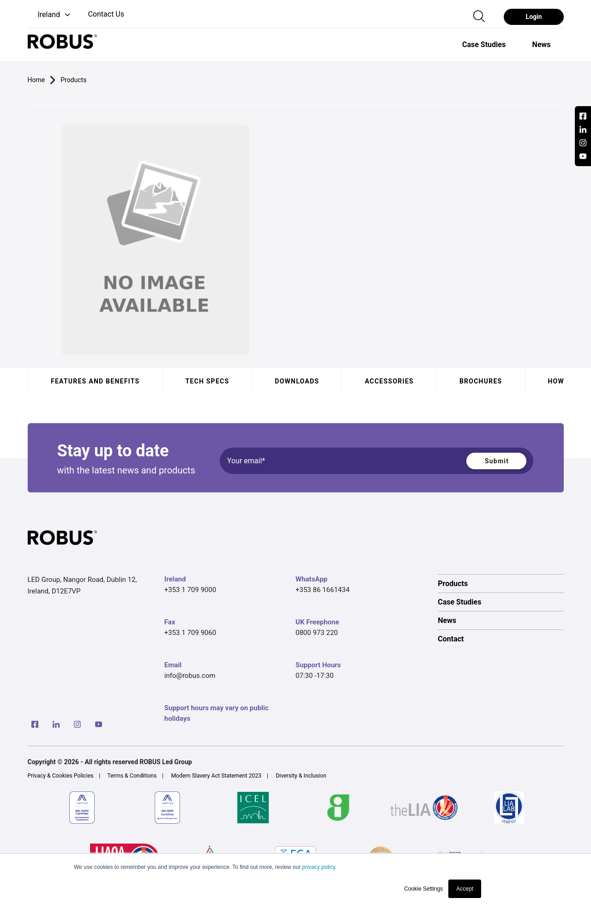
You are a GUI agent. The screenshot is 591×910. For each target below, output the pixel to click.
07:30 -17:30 (315, 675)
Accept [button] (464, 889)
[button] (50, 15)
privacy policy (318, 867)
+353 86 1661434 (323, 590)
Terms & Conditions (132, 775)
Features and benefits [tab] (95, 381)
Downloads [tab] (297, 381)
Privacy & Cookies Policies (61, 775)
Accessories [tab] (389, 381)
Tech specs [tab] (207, 381)
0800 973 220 (317, 633)
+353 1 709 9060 (190, 633)
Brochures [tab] (480, 381)
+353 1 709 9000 (190, 590)
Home (36, 80)
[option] (484, 44)
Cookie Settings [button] (423, 889)
